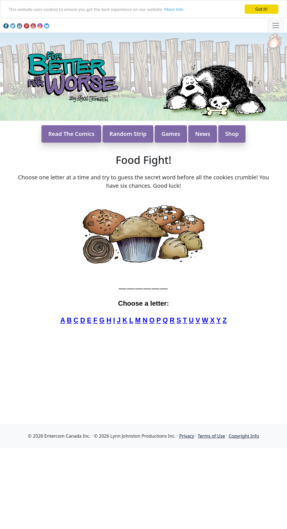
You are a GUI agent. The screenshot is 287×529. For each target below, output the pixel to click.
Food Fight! (143, 160)
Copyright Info (244, 436)
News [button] (202, 134)
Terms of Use (211, 436)
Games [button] (170, 134)
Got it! (261, 9)
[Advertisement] (143, 487)
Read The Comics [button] (71, 134)
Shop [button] (232, 134)
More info (173, 9)
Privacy (186, 436)
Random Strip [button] (128, 134)
